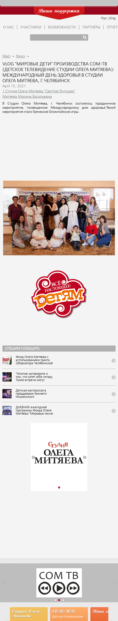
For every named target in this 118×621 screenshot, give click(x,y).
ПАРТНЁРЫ (91, 27)
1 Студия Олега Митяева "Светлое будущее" (38, 91)
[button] (33, 457)
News (20, 56)
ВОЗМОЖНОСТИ (62, 27)
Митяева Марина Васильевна (27, 96)
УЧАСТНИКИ (30, 27)
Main (6, 56)
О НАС (8, 27)
